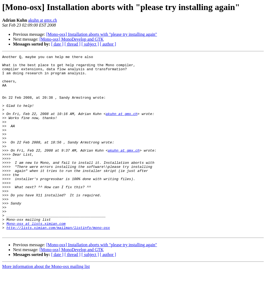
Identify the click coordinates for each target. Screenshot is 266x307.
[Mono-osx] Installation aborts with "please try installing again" (101, 34)
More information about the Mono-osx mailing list (46, 302)
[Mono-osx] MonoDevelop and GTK (72, 39)
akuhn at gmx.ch (42, 20)
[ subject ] (90, 44)
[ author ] (108, 44)
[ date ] (57, 44)
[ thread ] (72, 44)
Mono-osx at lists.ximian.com (36, 257)
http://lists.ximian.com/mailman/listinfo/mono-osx (58, 262)
